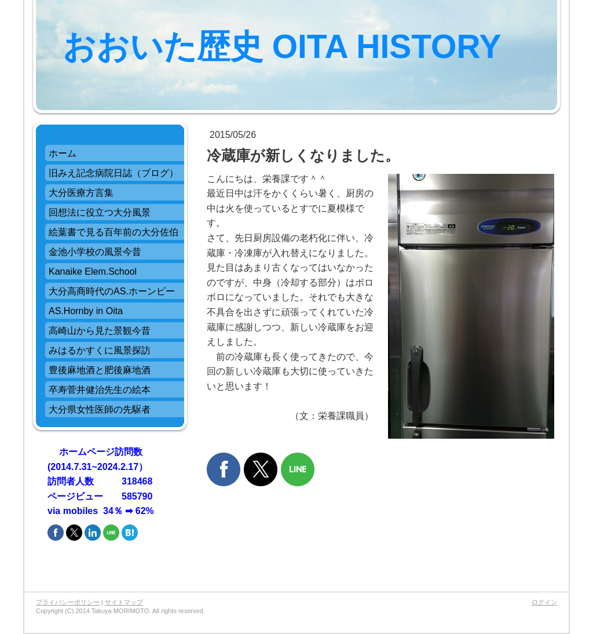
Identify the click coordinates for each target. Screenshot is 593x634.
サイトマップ (124, 602)
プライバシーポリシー (68, 602)
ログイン (544, 602)
